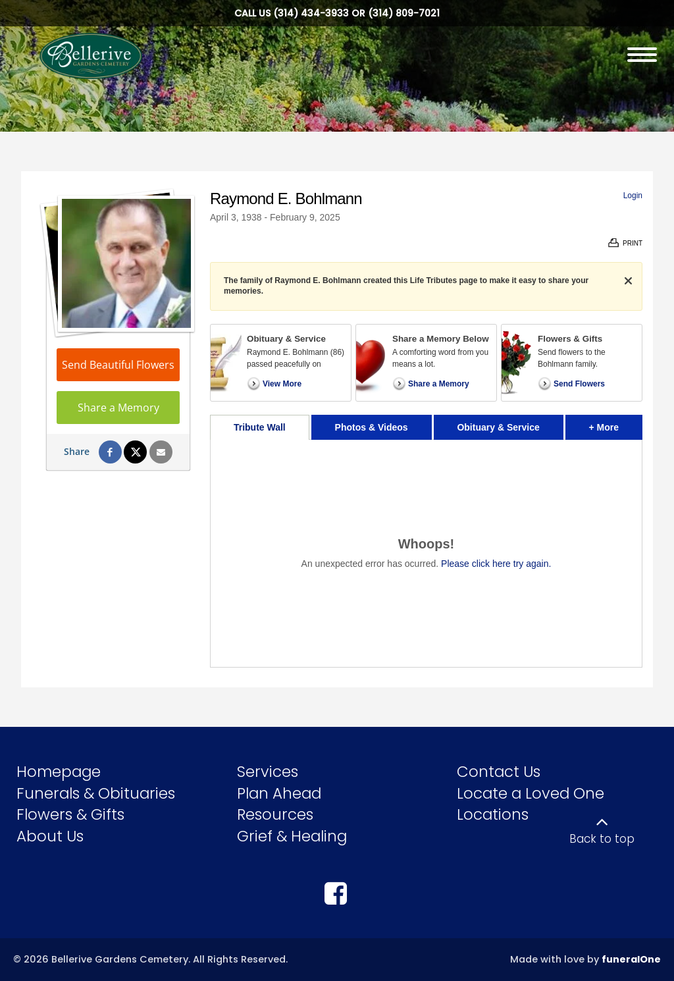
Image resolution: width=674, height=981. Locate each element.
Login (632, 195)
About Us (50, 836)
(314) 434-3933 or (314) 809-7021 (356, 13)
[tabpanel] (426, 553)
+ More (615, 424)
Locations (493, 814)
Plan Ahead (279, 793)
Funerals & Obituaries (95, 793)
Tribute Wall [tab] (260, 427)
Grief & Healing (292, 836)
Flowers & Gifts (70, 814)
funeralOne (631, 959)
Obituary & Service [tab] (498, 427)
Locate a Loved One (530, 793)
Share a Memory (118, 407)
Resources (275, 814)
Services (267, 771)
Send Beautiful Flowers (118, 365)
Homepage (58, 771)
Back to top (602, 839)
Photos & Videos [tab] (371, 427)
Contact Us (498, 771)
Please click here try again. (496, 563)
